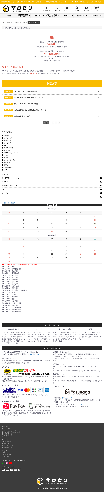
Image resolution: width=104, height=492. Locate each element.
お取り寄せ (7, 167)
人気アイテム (7, 140)
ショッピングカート (9, 445)
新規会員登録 (7, 447)
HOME (5, 426)
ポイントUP (7, 138)
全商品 (9, 16)
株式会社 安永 (67, 398)
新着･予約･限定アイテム (52, 15)
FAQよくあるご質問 (8, 203)
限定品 (5, 165)
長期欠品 (6, 150)
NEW (4, 170)
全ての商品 (6, 22)
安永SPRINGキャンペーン (24, 15)
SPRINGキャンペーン (10, 153)
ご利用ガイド (7, 436)
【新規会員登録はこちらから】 (47, 2)
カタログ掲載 (7, 148)
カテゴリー (82, 16)
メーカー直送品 (8, 160)
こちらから (83, 404)
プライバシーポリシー (9, 430)
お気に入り (6, 443)
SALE (68, 16)
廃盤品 (5, 158)
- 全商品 (4, 453)
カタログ (39, 16)
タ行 (23, 22)
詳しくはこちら (35, 354)
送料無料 (6, 136)
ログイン (5, 439)
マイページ (6, 441)
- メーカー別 (5, 456)
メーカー (96, 16)
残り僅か (6, 155)
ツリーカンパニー (33, 22)
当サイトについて (8, 428)
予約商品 (6, 163)
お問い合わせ (7, 434)
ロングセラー (7, 143)
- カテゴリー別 (6, 454)
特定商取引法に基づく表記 (11, 432)
